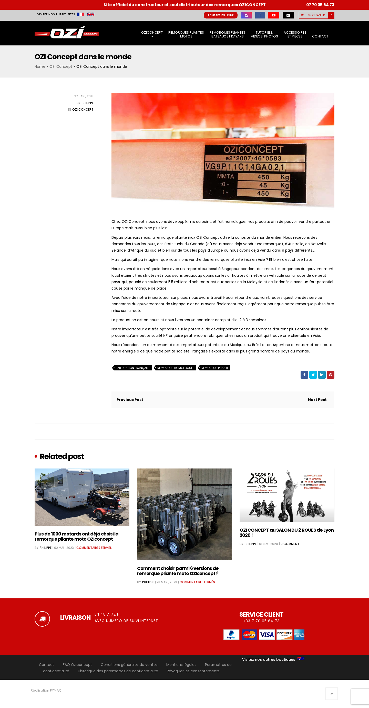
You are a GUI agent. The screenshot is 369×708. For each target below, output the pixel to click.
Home (40, 66)
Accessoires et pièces (295, 34)
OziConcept (152, 33)
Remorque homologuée (175, 368)
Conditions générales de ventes (129, 664)
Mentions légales (181, 664)
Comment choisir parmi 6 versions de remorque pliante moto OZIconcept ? (178, 571)
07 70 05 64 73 (320, 4)
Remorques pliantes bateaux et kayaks (227, 34)
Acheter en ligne (221, 15)
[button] (319, 15)
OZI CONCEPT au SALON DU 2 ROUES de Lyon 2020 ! (287, 532)
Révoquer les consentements (193, 671)
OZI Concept (60, 66)
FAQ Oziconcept (77, 664)
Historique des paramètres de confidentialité (118, 671)
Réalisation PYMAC (46, 690)
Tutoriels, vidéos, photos (264, 34)
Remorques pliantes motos (186, 34)
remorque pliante (215, 368)
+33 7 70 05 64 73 (261, 621)
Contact (320, 36)
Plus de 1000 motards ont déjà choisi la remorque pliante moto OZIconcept (76, 536)
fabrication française (133, 368)
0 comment (290, 544)
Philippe (88, 103)
